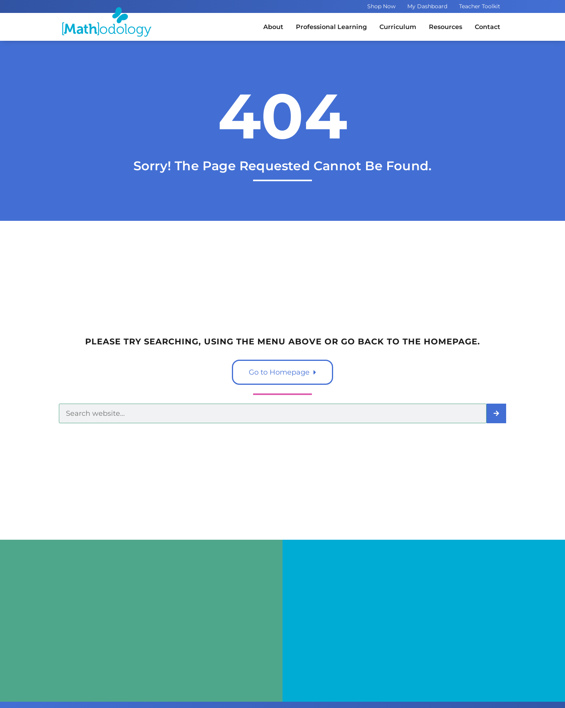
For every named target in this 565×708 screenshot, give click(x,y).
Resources (445, 27)
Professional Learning (331, 27)
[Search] (496, 413)
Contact (487, 27)
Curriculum (397, 27)
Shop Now (381, 6)
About (273, 27)
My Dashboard (427, 6)
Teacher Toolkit (479, 6)
